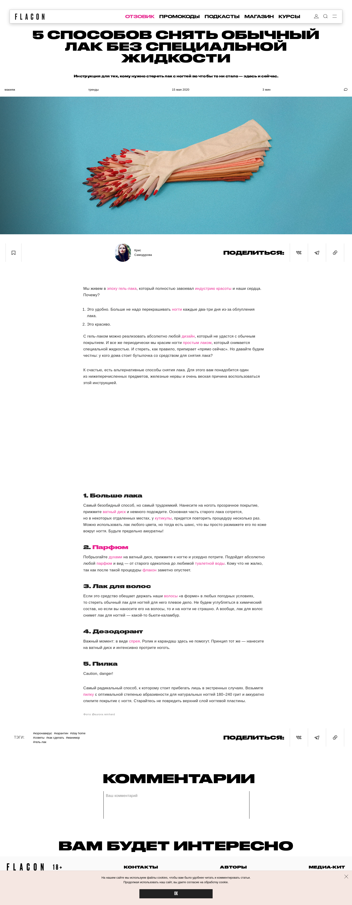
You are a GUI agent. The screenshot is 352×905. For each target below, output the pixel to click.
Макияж (10, 89)
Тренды (93, 89)
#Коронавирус (42, 733)
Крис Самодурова (143, 253)
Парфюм (110, 547)
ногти (177, 309)
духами (115, 557)
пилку (88, 694)
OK (176, 893)
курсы (289, 16)
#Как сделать (55, 737)
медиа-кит (327, 867)
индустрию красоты (213, 288)
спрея (134, 641)
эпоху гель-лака (122, 288)
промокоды (179, 16)
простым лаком (197, 343)
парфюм (104, 563)
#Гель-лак (39, 742)
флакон (150, 570)
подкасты (222, 16)
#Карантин (61, 733)
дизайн (188, 336)
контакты (141, 867)
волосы (171, 596)
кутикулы (163, 518)
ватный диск (114, 512)
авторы (233, 867)
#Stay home (77, 733)
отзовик (139, 16)
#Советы (38, 737)
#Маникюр (73, 737)
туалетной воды (210, 563)
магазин (259, 16)
